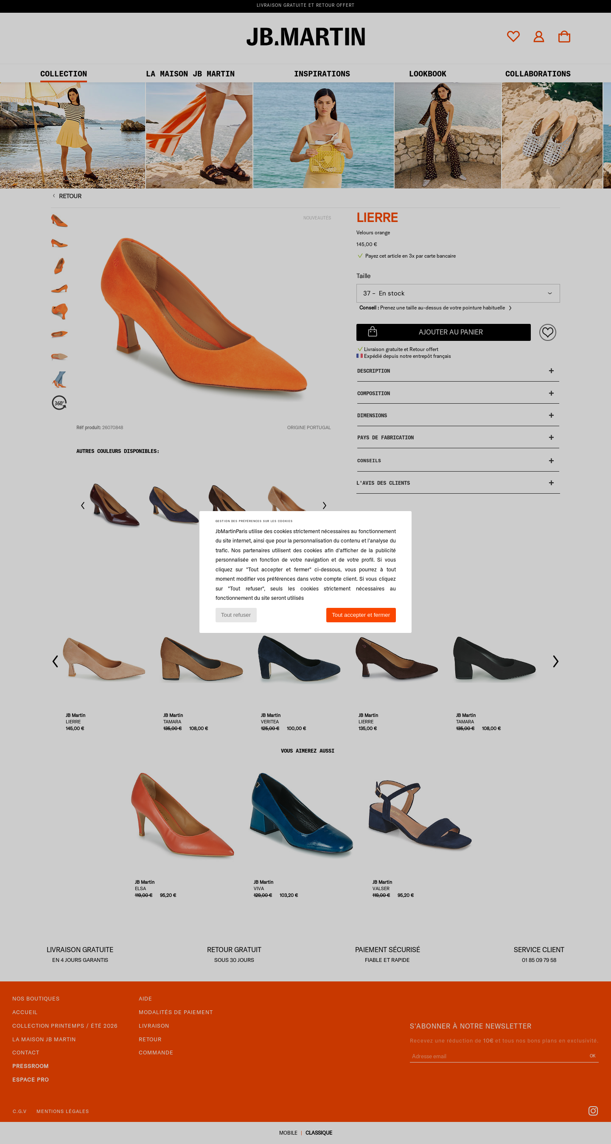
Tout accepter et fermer (361, 615)
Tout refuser (236, 615)
